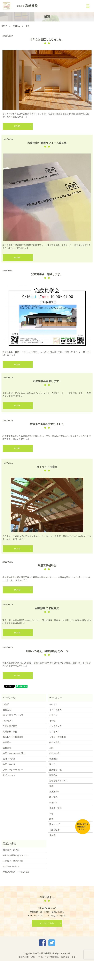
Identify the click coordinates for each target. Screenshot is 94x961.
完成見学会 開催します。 (47, 274)
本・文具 (53, 797)
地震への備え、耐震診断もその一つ (47, 651)
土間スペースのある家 (13, 861)
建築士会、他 (55, 770)
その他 (52, 720)
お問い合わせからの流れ (14, 753)
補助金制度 (54, 830)
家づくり (53, 764)
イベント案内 (55, 709)
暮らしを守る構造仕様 (13, 737)
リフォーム (54, 731)
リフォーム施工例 (57, 737)
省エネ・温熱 (55, 808)
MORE (17, 126)
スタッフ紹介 (9, 759)
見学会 (52, 835)
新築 (51, 786)
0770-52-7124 (49, 908)
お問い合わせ (9, 764)
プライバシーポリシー (13, 770)
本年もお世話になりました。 (47, 39)
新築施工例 (54, 791)
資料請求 (7, 748)
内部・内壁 (54, 742)
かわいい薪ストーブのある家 (16, 872)
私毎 (51, 813)
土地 (51, 748)
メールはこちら (47, 923)
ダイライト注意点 (47, 466)
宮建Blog (16, 26)
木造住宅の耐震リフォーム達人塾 (47, 143)
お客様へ (7, 742)
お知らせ (53, 715)
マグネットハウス (11, 866)
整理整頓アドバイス (58, 780)
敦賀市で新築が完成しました (47, 424)
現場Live (53, 802)
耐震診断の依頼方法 (47, 608)
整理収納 (53, 775)
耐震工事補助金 (47, 565)
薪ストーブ (54, 824)
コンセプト (8, 720)
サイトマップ (9, 775)
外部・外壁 (54, 753)
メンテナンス (55, 726)
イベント (53, 704)
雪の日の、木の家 (11, 850)
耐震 (51, 819)
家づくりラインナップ (13, 715)
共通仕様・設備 (10, 731)
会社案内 (7, 709)
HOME (4, 26)
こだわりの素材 (10, 726)
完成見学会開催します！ (47, 381)
